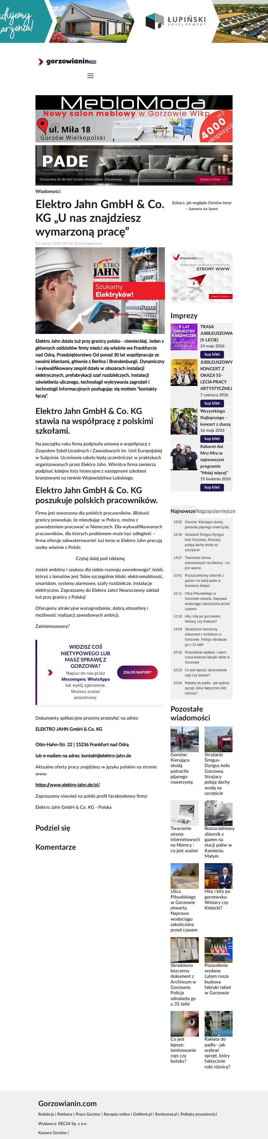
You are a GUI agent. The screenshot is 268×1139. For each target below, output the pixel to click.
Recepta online (117, 1114)
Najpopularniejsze (215, 511)
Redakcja (46, 1114)
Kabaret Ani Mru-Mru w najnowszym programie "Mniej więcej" (214, 460)
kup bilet (212, 355)
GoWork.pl (142, 1114)
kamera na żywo (203, 209)
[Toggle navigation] (90, 76)
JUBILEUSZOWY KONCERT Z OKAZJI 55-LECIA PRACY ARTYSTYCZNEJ (216, 375)
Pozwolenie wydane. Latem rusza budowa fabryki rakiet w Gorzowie (207, 657)
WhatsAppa (98, 679)
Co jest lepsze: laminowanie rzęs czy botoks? (206, 672)
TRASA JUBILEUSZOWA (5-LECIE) (216, 333)
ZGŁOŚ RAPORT (137, 672)
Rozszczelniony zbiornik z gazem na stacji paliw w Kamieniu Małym (204, 581)
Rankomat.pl (166, 1114)
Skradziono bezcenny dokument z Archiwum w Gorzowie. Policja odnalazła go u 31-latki (206, 637)
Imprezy (184, 316)
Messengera (73, 679)
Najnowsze (183, 511)
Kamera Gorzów (52, 1133)
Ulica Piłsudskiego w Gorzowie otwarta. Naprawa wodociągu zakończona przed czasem (207, 601)
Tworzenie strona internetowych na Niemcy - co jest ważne (207, 563)
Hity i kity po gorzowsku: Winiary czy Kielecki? (203, 619)
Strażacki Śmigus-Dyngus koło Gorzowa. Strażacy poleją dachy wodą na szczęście (204, 542)
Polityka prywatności (199, 1114)
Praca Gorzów (88, 1114)
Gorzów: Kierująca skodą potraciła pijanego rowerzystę (207, 524)
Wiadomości (48, 191)
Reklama (64, 1114)
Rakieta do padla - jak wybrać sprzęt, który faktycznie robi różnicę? (207, 688)
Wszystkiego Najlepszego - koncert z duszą (215, 418)
